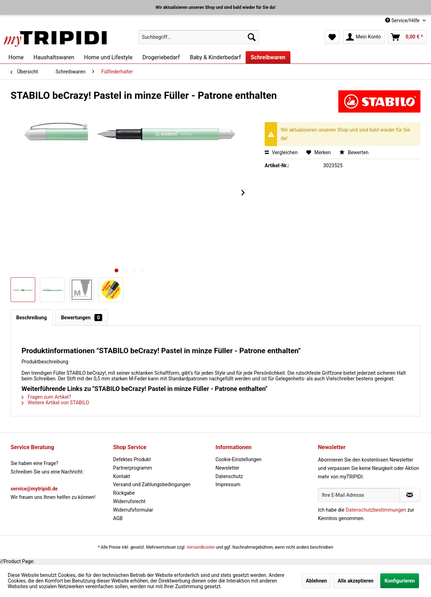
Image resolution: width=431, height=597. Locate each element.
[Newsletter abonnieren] (410, 495)
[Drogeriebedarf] (161, 57)
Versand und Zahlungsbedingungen (152, 484)
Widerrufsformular (133, 510)
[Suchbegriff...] (198, 37)
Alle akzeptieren (356, 581)
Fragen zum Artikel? (46, 397)
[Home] (16, 57)
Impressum (228, 484)
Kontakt (121, 476)
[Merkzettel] (332, 37)
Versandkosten (201, 547)
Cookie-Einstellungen (238, 459)
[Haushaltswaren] (54, 57)
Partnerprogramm (132, 468)
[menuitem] (198, 37)
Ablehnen (316, 581)
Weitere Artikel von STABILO (55, 402)
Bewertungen (81, 317)
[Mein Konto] (364, 37)
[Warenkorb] (407, 37)
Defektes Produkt (132, 459)
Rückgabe (124, 493)
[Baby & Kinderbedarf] (215, 57)
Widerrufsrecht (129, 501)
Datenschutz (229, 476)
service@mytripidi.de (34, 489)
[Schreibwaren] (268, 57)
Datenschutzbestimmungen (376, 510)
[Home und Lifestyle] (108, 57)
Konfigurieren (399, 581)
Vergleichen (281, 152)
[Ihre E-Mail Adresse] (359, 495)
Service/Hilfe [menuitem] (403, 20)
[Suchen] (251, 37)
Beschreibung (31, 317)
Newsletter (227, 468)
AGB (118, 518)
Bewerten (353, 152)
